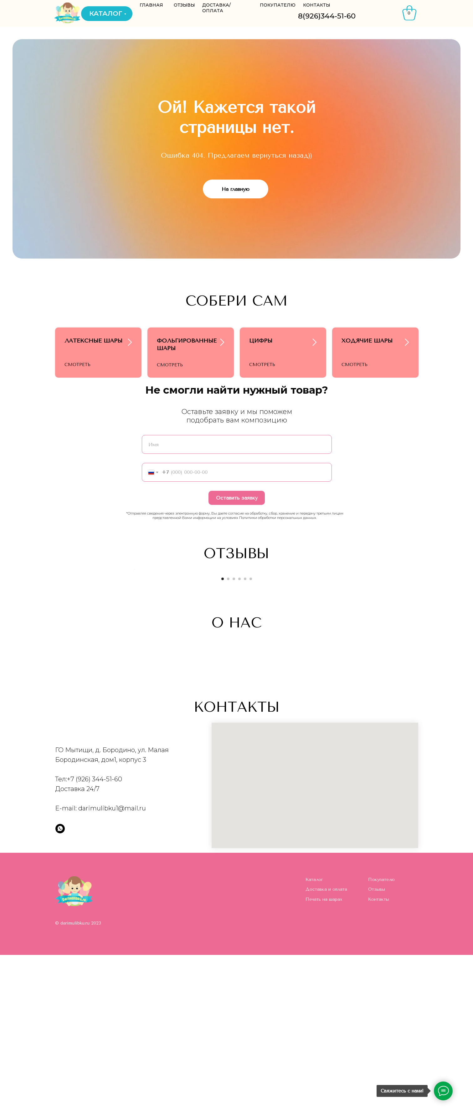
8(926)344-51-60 (327, 16)
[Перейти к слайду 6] (250, 740)
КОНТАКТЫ (316, 5)
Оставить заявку (237, 534)
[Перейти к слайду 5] (245, 740)
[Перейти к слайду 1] (222, 740)
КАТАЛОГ (105, 13)
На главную (235, 189)
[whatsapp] (60, 990)
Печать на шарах (324, 1060)
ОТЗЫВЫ (184, 5)
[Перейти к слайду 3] (234, 740)
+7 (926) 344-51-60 (94, 940)
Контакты (378, 1060)
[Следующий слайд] (340, 668)
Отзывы (376, 1050)
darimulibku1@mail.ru (112, 969)
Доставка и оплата (326, 1050)
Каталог (314, 1040)
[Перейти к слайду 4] (239, 740)
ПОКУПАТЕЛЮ (278, 5)
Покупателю (381, 1040)
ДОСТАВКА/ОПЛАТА (216, 7)
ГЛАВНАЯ (151, 5)
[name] (237, 480)
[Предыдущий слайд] (133, 668)
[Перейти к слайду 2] (228, 740)
